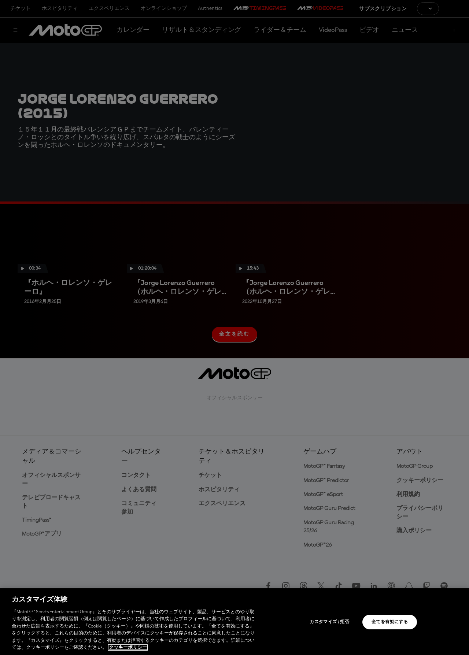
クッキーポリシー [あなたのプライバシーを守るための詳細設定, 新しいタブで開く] (128, 647)
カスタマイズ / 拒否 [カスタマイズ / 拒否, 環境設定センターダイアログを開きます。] (329, 622)
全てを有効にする (390, 622)
